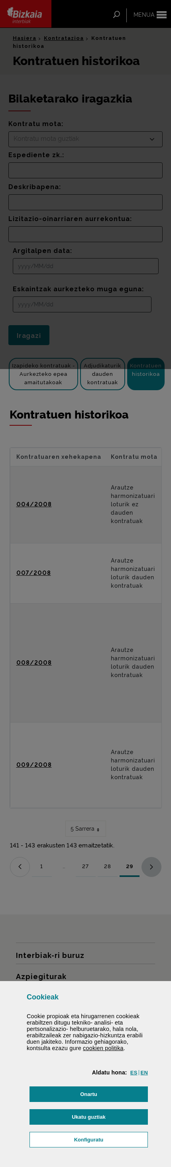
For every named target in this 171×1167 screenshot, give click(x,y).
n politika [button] (103, 1048)
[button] (134, 1072)
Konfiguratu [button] (111, 1139)
